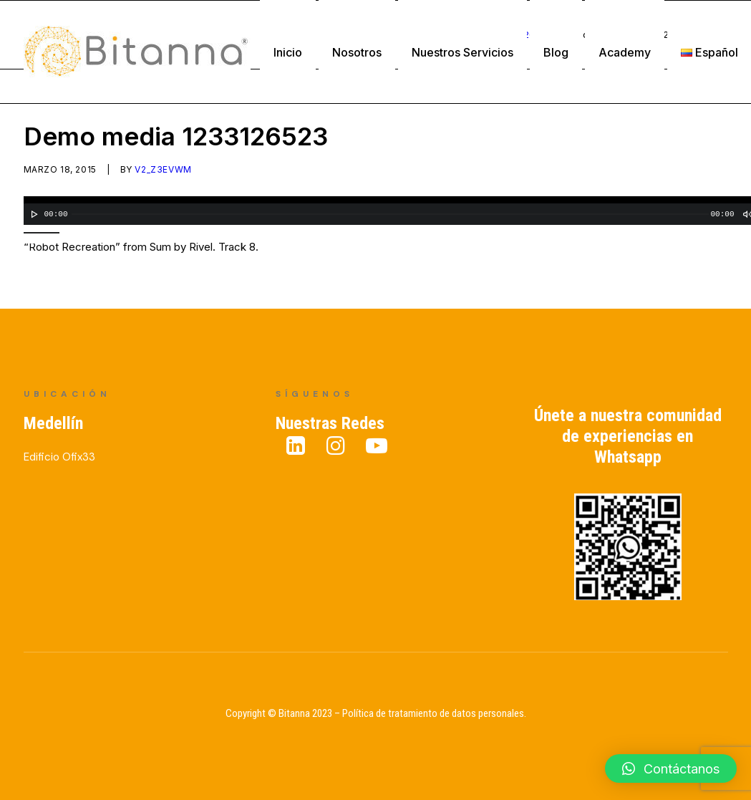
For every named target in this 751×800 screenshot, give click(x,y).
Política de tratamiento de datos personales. (434, 713)
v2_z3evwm (163, 170)
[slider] (390, 215)
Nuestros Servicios (462, 52)
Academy (625, 52)
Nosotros (357, 52)
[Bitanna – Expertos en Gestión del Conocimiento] (137, 52)
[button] (671, 768)
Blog (555, 52)
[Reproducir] (33, 215)
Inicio (287, 52)
